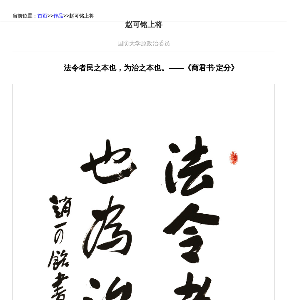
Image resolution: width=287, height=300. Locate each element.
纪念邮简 (130, 10)
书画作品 (91, 10)
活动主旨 (51, 10)
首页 (16, 10)
